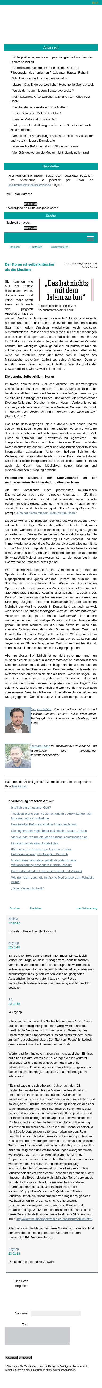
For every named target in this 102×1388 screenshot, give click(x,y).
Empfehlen (36, 247)
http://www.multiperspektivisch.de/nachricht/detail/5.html (54, 1219)
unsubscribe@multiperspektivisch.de (29, 184)
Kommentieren (59, 247)
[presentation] (40, 1297)
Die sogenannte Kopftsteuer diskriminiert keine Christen (49, 831)
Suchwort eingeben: (18, 222)
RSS (95, 2)
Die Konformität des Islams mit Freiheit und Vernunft (46, 871)
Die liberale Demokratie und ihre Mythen (39, 107)
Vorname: (22, 1313)
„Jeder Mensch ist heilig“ (27, 888)
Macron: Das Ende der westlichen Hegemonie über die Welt (53, 84)
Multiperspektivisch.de (51, 23)
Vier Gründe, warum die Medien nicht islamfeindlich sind (50, 152)
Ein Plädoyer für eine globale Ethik (34, 843)
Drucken (15, 247)
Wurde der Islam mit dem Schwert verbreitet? (43, 90)
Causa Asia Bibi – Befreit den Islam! (36, 113)
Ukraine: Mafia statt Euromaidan (34, 119)
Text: (25, 1324)
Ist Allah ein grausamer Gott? (31, 807)
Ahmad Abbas (40, 746)
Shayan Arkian (41, 709)
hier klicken (19, 786)
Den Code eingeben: (22, 1283)
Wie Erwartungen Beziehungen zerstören (40, 78)
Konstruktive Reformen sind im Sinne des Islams (45, 146)
